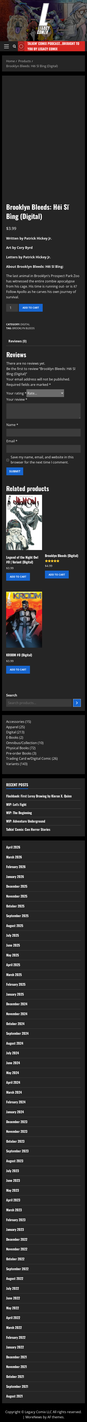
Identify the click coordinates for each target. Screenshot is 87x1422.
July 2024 (12, 1052)
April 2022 (13, 1317)
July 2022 (12, 1288)
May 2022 (12, 1307)
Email (11, 441)
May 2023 (12, 1190)
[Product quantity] (12, 308)
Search (11, 695)
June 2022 (13, 1298)
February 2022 (15, 1337)
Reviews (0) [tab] (17, 341)
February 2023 (15, 1219)
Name (12, 425)
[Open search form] (14, 46)
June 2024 (13, 1062)
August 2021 (14, 1396)
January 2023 (15, 1229)
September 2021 (17, 1386)
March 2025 (14, 974)
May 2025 (12, 955)
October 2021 (15, 1376)
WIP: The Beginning (19, 812)
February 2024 (15, 1101)
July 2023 (12, 1170)
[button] (6, 46)
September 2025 (17, 915)
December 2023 (16, 1121)
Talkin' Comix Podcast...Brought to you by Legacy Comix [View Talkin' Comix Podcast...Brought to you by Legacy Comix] (48, 46)
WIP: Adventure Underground (25, 821)
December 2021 (16, 1356)
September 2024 (17, 1033)
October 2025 (15, 906)
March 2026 (14, 856)
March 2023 (14, 1209)
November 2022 (16, 1248)
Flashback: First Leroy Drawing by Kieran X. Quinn (39, 796)
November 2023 (16, 1131)
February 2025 (15, 984)
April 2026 (13, 847)
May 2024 (12, 1072)
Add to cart (31, 307)
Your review (16, 399)
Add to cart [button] (18, 576)
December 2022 (16, 1239)
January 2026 (15, 876)
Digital (25, 324)
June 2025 (13, 945)
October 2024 (15, 1023)
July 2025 (12, 935)
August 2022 (14, 1278)
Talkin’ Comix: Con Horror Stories (28, 829)
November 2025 (16, 896)
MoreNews (33, 1417)
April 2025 (13, 964)
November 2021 (16, 1366)
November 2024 (16, 1013)
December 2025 (16, 886)
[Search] (77, 703)
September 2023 (17, 1150)
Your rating (16, 393)
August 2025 (14, 925)
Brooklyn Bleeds (23, 328)
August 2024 (14, 1043)
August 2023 (14, 1160)
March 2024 (14, 1092)
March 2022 (14, 1327)
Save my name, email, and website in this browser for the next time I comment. (42, 460)
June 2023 (13, 1180)
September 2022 (17, 1268)
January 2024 (15, 1111)
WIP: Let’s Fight (16, 804)
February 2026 (16, 866)
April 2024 (13, 1082)
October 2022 (15, 1258)
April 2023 (13, 1199)
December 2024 (16, 1003)
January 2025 (15, 994)
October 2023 (15, 1141)
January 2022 (15, 1347)
